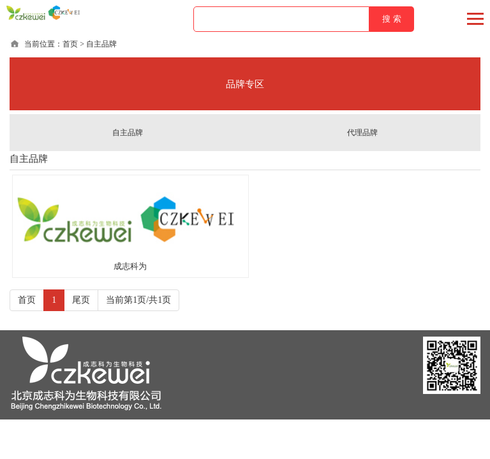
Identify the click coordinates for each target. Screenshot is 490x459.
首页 (70, 44)
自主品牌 (127, 132)
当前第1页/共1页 (138, 300)
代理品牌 (362, 132)
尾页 (81, 300)
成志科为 (130, 266)
